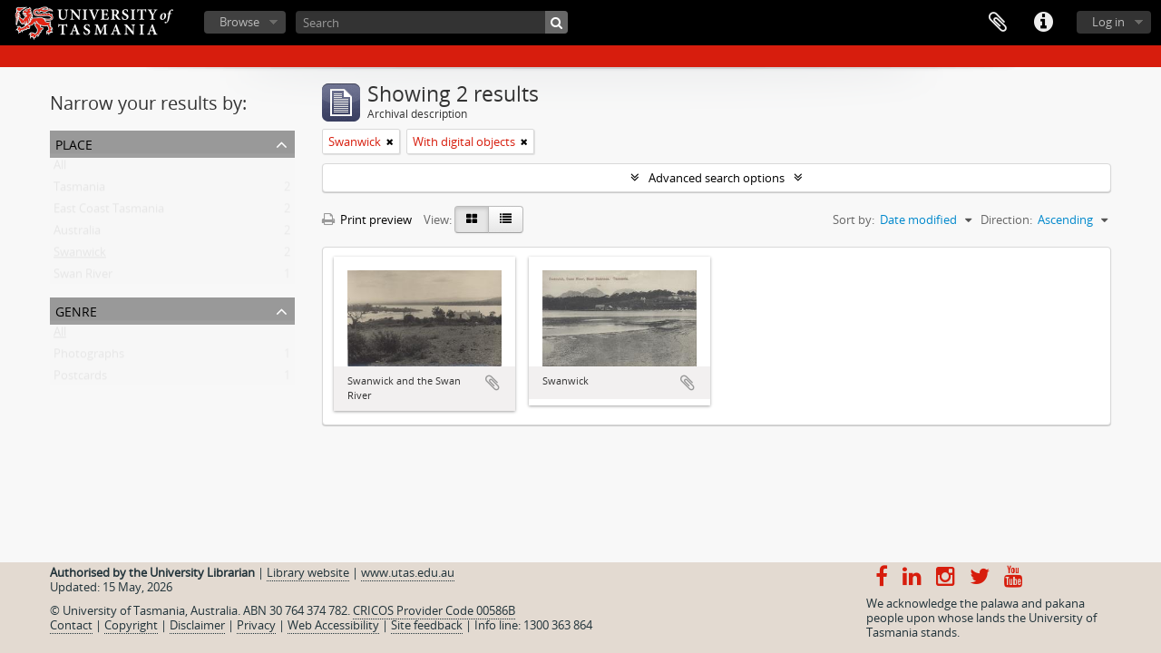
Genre (76, 309)
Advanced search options (717, 178)
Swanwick (80, 256)
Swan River (83, 277)
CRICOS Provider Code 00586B (434, 610)
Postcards (80, 379)
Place (74, 143)
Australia (77, 234)
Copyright (131, 625)
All (60, 169)
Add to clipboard (492, 383)
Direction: (1006, 219)
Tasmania (79, 190)
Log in (1108, 22)
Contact (71, 625)
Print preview (367, 219)
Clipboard (997, 22)
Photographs (89, 357)
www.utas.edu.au (407, 572)
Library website (308, 572)
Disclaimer (197, 625)
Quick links (1043, 22)
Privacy (256, 625)
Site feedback (427, 625)
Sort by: (853, 219)
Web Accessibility (333, 625)
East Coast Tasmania (109, 212)
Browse (239, 22)
